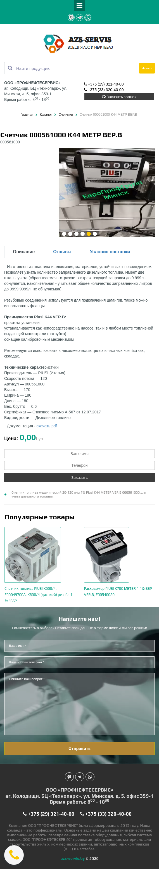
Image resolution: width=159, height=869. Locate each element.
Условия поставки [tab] (110, 251)
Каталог (46, 115)
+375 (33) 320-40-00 (104, 89)
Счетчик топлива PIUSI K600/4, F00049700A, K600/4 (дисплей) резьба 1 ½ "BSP (38, 594)
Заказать (79, 477)
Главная (27, 115)
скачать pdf (47, 426)
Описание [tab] (24, 251)
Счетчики (66, 115)
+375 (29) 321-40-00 (104, 84)
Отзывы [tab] (62, 251)
